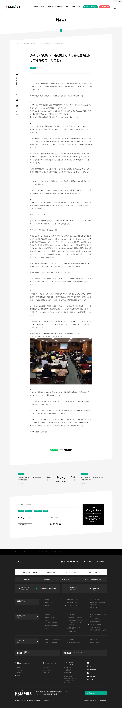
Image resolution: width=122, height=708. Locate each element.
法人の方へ (47, 579)
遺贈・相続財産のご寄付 (73, 643)
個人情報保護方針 (68, 676)
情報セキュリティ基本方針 (70, 678)
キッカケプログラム (72, 631)
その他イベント (46, 672)
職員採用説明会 (46, 667)
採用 (67, 7)
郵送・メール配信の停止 (95, 572)
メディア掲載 (84, 473)
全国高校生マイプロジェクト (74, 617)
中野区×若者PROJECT (95, 627)
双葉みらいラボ (49, 620)
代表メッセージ (49, 603)
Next (73, 477)
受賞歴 (45, 510)
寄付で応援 (105, 7)
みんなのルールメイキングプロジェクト (74, 623)
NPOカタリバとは (38, 7)
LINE (17, 100)
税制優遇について (94, 643)
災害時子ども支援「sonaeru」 (74, 620)
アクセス (88, 561)
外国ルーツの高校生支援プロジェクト (73, 628)
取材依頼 (68, 667)
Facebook (17, 106)
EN (120, 1)
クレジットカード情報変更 (72, 572)
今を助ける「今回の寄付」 (52, 643)
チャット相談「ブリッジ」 (97, 619)
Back (49, 477)
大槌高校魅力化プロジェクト (52, 617)
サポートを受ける (91, 7)
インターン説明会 (47, 670)
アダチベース (48, 628)
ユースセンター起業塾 (95, 624)
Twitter (17, 111)
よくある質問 (69, 662)
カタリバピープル (72, 605)
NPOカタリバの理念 (72, 600)
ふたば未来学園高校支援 (51, 623)
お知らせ (33, 67)
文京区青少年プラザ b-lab (51, 625)
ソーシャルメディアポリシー (71, 680)
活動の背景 (48, 605)
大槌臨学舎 (48, 614)
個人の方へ (26, 579)
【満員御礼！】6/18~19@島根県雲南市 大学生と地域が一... (29, 479)
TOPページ (18, 43)
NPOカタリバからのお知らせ (30, 43)
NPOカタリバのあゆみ (96, 600)
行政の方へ (67, 579)
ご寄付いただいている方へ (29, 572)
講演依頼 (68, 670)
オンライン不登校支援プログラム (98, 615)
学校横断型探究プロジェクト (97, 622)
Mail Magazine (60, 524)
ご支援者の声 (93, 640)
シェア (61, 449)
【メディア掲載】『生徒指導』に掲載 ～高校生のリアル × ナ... (92, 479)
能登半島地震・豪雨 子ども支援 (98, 630)
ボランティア (69, 664)
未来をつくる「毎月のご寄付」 (53, 640)
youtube (74, 562)
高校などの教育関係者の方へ (93, 579)
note (71, 562)
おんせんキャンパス (72, 614)
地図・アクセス (94, 607)
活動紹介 (59, 7)
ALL (114, 7)
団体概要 (50, 7)
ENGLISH (101, 561)
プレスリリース (37, 510)
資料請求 (68, 672)
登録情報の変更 (51, 572)
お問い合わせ (76, 7)
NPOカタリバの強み (72, 603)
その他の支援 (70, 640)
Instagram (57, 524)
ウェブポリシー (67, 682)
